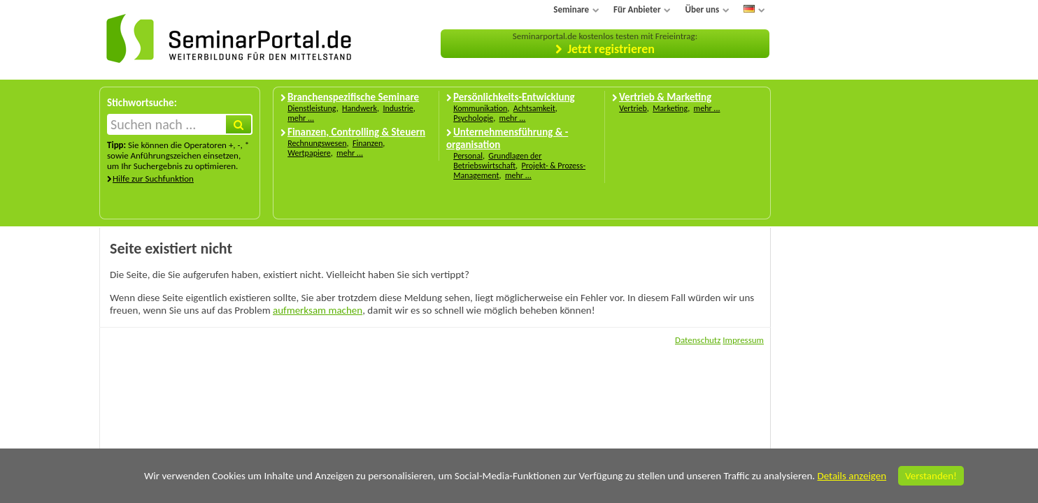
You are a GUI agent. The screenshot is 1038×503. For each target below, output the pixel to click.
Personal (468, 156)
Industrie (398, 108)
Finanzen (368, 143)
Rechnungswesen (316, 143)
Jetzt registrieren (611, 49)
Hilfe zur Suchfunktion (153, 178)
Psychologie (473, 118)
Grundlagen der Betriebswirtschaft (497, 160)
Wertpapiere (309, 153)
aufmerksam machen (317, 310)
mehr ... (300, 118)
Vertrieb (633, 108)
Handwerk (359, 108)
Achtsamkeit (534, 108)
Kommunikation (480, 108)
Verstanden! (931, 475)
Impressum (743, 340)
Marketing (670, 108)
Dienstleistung (311, 108)
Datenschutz (697, 340)
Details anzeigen (851, 475)
